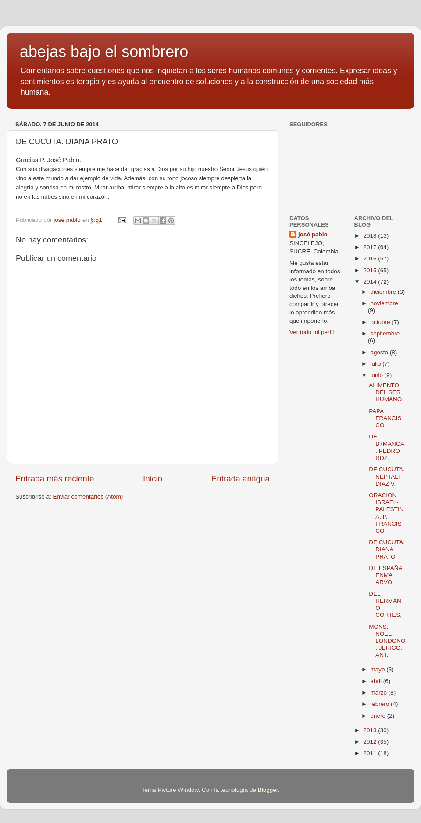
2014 (370, 281)
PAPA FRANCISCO (385, 418)
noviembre (384, 303)
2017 (370, 247)
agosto (380, 352)
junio (378, 375)
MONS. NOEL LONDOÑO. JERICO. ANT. (387, 641)
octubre (381, 322)
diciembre (384, 292)
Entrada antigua (240, 478)
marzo (380, 692)
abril (377, 681)
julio (377, 363)
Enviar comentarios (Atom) (88, 496)
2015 (370, 270)
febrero (381, 704)
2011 (370, 753)
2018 (370, 235)
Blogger (268, 790)
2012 (370, 741)
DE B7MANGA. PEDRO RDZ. (386, 447)
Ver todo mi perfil (311, 332)
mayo (379, 669)
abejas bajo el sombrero (104, 52)
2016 (370, 258)
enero (379, 716)
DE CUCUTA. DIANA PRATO (387, 549)
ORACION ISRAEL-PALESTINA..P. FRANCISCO (386, 513)
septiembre (385, 333)
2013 (370, 730)
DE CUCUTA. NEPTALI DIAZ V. (387, 476)
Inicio (152, 478)
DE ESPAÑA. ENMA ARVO (386, 575)
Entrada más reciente (54, 478)
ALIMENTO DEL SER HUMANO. (386, 392)
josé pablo (313, 234)
